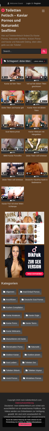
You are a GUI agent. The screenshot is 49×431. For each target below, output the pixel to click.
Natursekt (35, 347)
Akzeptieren (25, 424)
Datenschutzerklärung (24, 403)
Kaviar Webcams (13, 331)
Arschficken (11, 300)
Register (37, 3)
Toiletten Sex (30, 362)
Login (28, 3)
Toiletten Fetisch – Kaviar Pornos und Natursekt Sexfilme (14, 20)
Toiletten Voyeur (35, 370)
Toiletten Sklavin (13, 370)
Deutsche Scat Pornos (33, 300)
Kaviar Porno (11, 323)
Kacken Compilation (14, 307)
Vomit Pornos (11, 378)
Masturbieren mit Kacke (16, 339)
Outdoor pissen (33, 355)
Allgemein (10, 292)
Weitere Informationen (34, 422)
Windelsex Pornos (33, 378)
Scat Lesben (11, 362)
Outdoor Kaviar (12, 355)
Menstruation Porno (14, 347)
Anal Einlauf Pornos (31, 292)
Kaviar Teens (31, 323)
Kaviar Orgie (34, 315)
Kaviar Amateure (13, 315)
